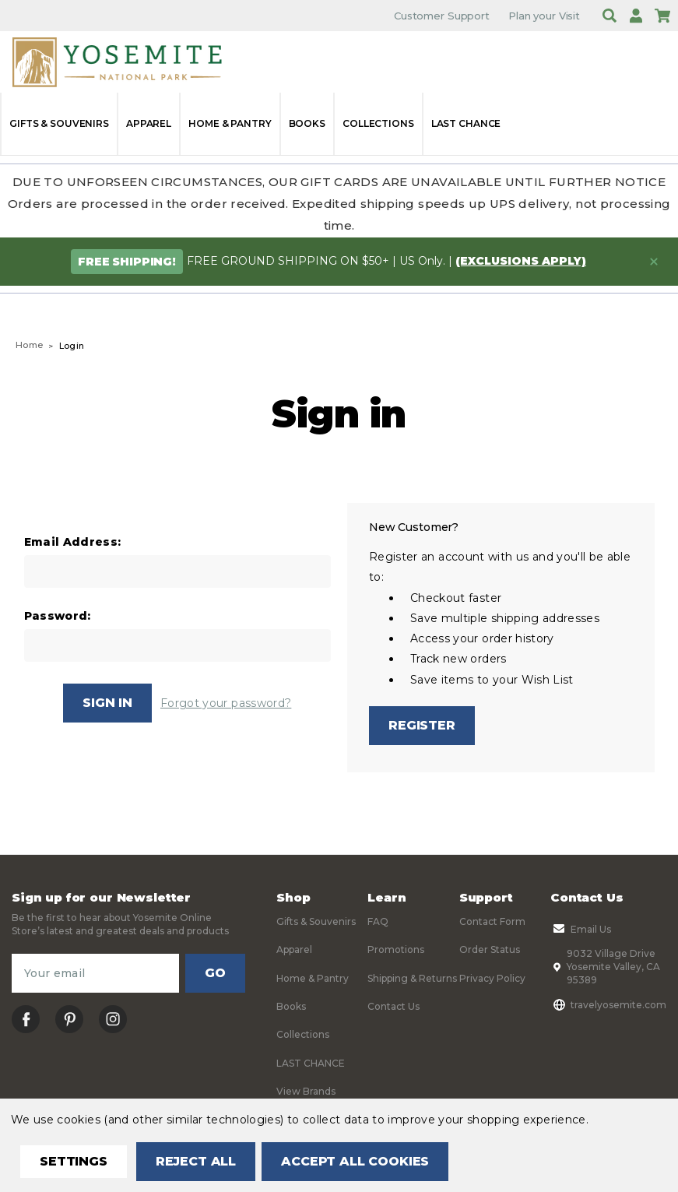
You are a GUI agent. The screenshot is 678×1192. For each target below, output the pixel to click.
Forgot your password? (225, 703)
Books (307, 123)
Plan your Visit (544, 15)
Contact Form (492, 921)
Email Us (580, 928)
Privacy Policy (492, 978)
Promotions (395, 949)
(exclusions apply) (520, 261)
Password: (57, 616)
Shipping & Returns (412, 978)
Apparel (148, 123)
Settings (73, 1161)
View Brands (305, 1091)
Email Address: (72, 542)
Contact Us (393, 1006)
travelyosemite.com (608, 1004)
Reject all (196, 1161)
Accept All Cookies (355, 1161)
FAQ (377, 921)
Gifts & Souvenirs (59, 123)
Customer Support (442, 15)
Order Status (489, 949)
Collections (378, 123)
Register (421, 725)
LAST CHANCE (466, 123)
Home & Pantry (229, 123)
